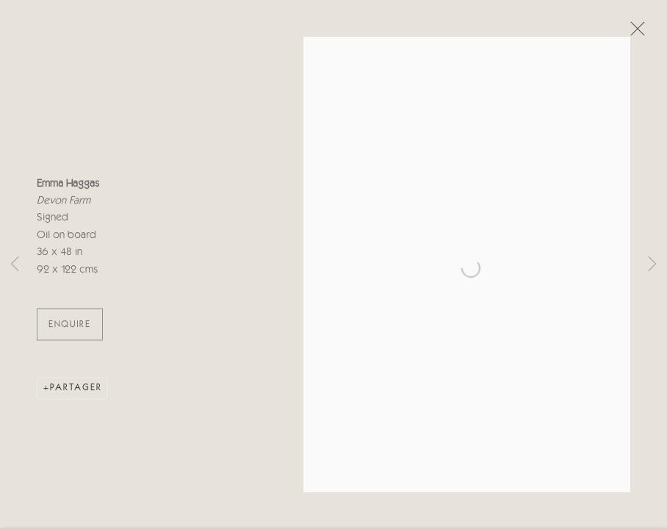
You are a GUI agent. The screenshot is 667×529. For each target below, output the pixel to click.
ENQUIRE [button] (69, 327)
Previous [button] (14, 264)
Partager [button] (76, 390)
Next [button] (652, 264)
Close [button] (634, 33)
